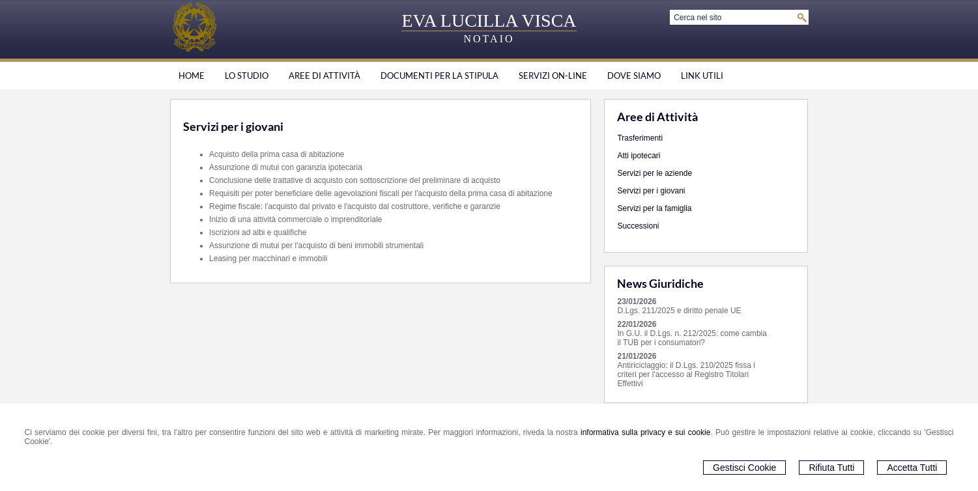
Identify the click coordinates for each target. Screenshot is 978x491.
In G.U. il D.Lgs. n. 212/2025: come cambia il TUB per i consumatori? (691, 338)
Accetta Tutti (912, 467)
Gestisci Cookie (744, 467)
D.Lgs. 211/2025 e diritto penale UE (679, 310)
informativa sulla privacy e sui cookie (645, 432)
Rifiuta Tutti (831, 467)
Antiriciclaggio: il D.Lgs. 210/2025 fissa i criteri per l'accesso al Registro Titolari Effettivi (686, 374)
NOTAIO (488, 38)
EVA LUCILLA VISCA (488, 20)
